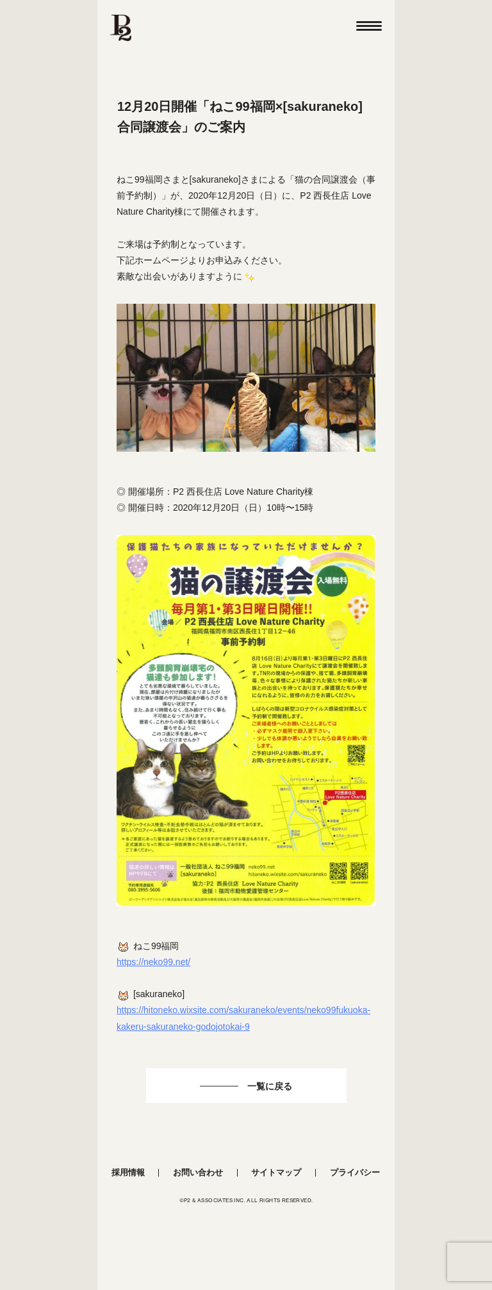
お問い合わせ (198, 1172)
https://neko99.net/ (153, 962)
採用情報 (128, 1172)
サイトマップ (276, 1172)
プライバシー (355, 1172)
